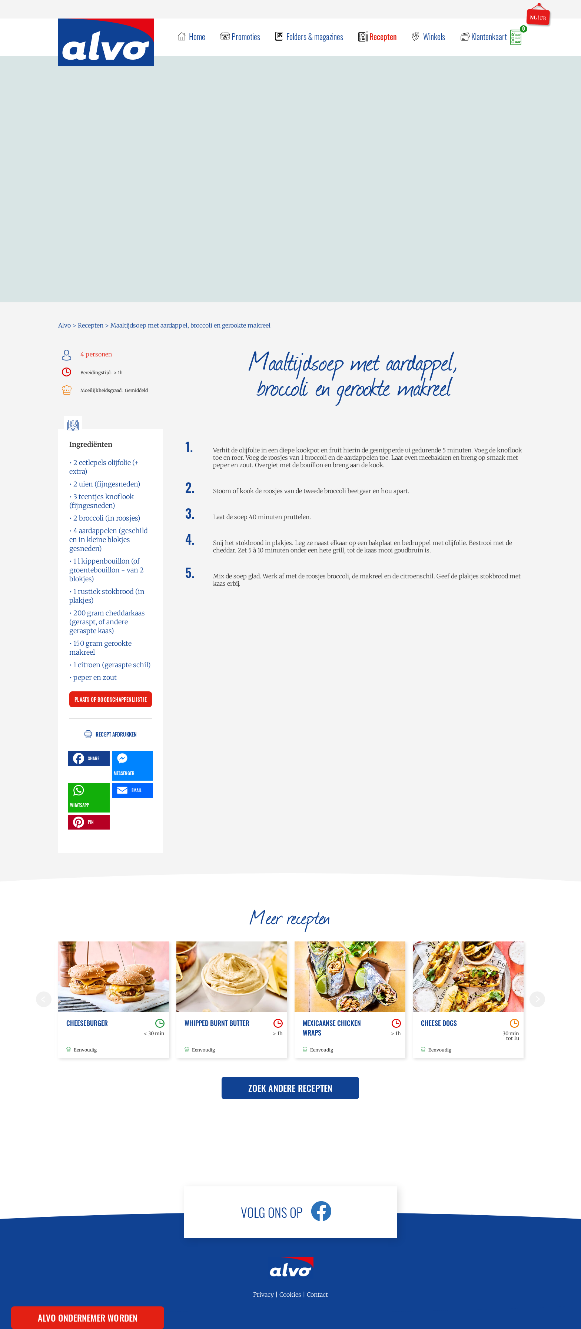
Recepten (383, 36)
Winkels (434, 36)
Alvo (64, 325)
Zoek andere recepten (290, 1087)
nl (533, 17)
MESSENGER (124, 763)
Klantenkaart (489, 36)
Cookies (290, 1294)
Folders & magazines (314, 36)
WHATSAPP (79, 795)
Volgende (537, 999)
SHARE (85, 758)
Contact (317, 1294)
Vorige (44, 999)
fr (543, 18)
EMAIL (128, 790)
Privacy (263, 1294)
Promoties (246, 36)
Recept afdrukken (116, 734)
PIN (82, 822)
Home (197, 36)
